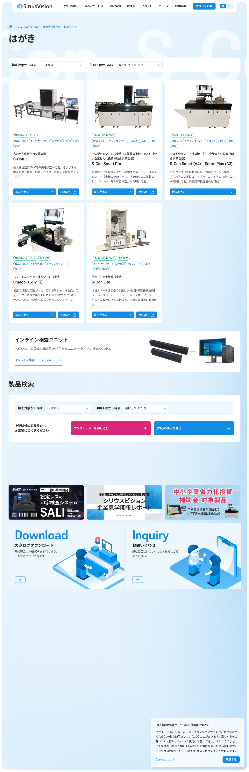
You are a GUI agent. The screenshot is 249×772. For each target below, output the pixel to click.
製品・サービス (94, 6)
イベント (147, 6)
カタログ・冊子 (37, 264)
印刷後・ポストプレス (25, 135)
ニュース (163, 6)
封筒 (74, 141)
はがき (55, 141)
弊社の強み (71, 6)
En (229, 6)
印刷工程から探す (101, 65)
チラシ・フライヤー (39, 141)
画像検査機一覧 (51, 26)
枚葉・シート (70, 26)
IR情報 (131, 6)
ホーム (14, 27)
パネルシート (132, 264)
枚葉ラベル (20, 141)
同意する (231, 759)
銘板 (17, 146)
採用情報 (181, 6)
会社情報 (115, 6)
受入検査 (44, 258)
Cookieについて (165, 759)
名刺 (65, 141)
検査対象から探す (24, 65)
